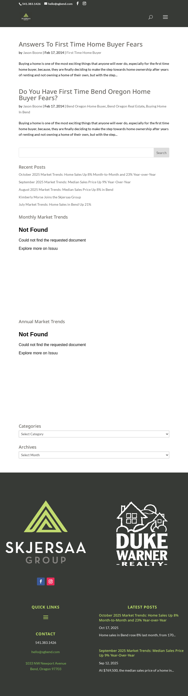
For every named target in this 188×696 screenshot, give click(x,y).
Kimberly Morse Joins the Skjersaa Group (50, 197)
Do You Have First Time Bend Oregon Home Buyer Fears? (85, 94)
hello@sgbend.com (45, 652)
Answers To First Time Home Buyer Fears (81, 44)
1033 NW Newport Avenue (45, 663)
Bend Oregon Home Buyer (86, 106)
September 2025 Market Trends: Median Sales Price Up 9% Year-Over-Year (75, 182)
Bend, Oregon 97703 (45, 669)
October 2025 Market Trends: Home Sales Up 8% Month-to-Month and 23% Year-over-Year (87, 174)
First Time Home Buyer (83, 52)
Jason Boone (32, 52)
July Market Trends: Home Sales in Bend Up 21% (55, 204)
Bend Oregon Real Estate (125, 106)
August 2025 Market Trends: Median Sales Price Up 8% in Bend (66, 189)
